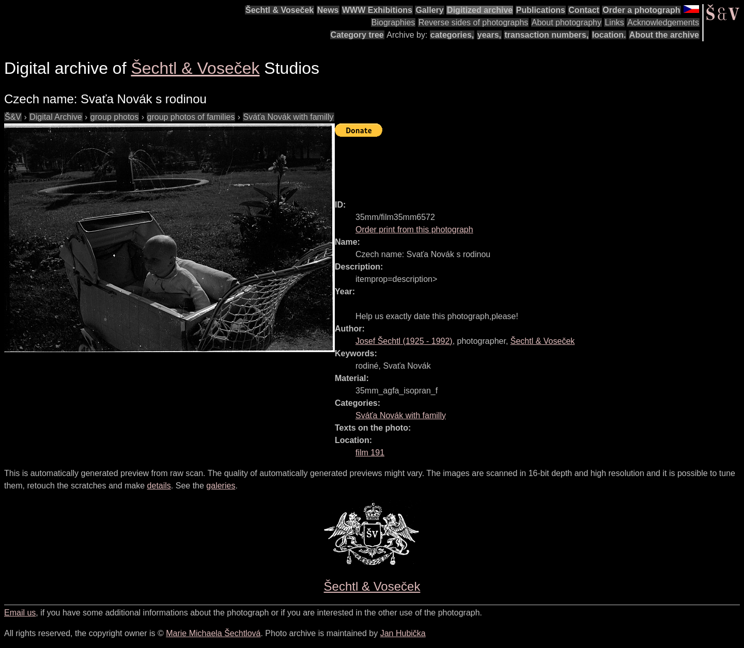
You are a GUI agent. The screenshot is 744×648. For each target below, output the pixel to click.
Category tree (357, 34)
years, (489, 34)
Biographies (393, 22)
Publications (540, 10)
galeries (220, 485)
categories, (452, 34)
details (159, 485)
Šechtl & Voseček (279, 10)
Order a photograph (641, 10)
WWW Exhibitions (377, 10)
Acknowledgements (663, 22)
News (328, 10)
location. (609, 34)
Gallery (429, 10)
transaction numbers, (546, 34)
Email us (20, 612)
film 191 (369, 452)
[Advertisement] (523, 163)
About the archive (664, 34)
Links (614, 22)
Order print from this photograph (414, 229)
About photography (566, 22)
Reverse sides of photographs (474, 22)
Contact (583, 10)
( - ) (404, 341)
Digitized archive (480, 10)
